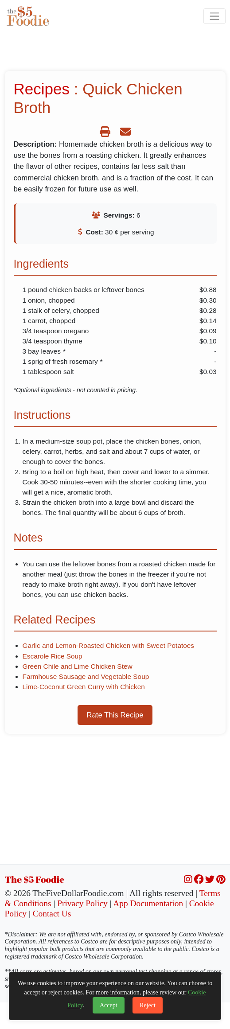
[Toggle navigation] (214, 16)
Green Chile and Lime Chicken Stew (78, 666)
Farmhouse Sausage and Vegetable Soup (86, 676)
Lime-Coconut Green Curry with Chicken (84, 686)
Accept (108, 1005)
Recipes (42, 88)
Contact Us (52, 913)
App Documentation (148, 903)
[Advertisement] (115, 802)
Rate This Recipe (114, 715)
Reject (148, 1005)
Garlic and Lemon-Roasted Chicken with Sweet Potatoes (109, 645)
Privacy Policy (82, 903)
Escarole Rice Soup (52, 656)
